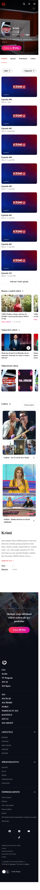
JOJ (3, 694)
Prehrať (19, 630)
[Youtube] (28, 831)
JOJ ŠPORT (7, 703)
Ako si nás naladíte (8, 805)
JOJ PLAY (6, 699)
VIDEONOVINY (7, 779)
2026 (7, 71)
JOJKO (5, 707)
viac (5, 42)
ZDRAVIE (5, 749)
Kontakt (4, 857)
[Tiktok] (19, 837)
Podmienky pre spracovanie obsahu (11, 845)
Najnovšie (29, 71)
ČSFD (16, 32)
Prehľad (4, 58)
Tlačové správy (6, 797)
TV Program (7, 678)
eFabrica (26, 864)
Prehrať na (11, 48)
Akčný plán (5, 821)
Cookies (4, 848)
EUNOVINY (6, 783)
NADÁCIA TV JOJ (10, 711)
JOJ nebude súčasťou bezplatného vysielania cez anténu (19, 817)
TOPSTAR (5, 741)
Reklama (4, 801)
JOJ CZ (5, 719)
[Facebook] (9, 831)
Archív (5, 674)
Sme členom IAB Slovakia (9, 854)
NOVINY (5, 767)
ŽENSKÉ (5, 737)
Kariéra (4, 813)
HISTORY (5, 753)
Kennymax (12, 864)
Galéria (32, 58)
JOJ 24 (5, 682)
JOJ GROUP (7, 723)
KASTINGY (7, 715)
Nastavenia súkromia (7, 851)
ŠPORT (4, 775)
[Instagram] (19, 831)
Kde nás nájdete (7, 809)
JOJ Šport (6, 686)
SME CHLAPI (6, 745)
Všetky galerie (29, 405)
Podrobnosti (23, 58)
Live (3, 670)
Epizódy (13, 58)
